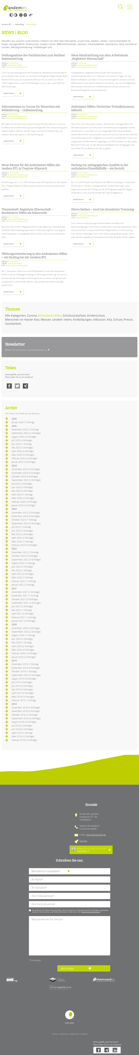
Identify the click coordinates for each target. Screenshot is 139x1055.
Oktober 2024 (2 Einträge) (25, 476)
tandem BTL (7, 24)
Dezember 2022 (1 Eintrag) (25, 552)
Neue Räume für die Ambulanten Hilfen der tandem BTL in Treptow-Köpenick (31, 166)
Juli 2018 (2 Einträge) (22, 725)
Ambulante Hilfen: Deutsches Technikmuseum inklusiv (102, 108)
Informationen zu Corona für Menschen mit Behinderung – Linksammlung (31, 108)
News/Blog (19, 24)
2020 (14, 624)
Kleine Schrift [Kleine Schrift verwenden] (21, 15)
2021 (14, 588)
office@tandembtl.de (96, 834)
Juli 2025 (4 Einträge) (22, 440)
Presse (128, 319)
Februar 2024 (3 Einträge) (24, 501)
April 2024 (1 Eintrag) (22, 494)
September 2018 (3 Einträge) (26, 718)
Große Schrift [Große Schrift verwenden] (25, 15)
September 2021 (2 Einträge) (26, 602)
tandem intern (62, 319)
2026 (14, 418)
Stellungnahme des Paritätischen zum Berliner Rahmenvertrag (33, 57)
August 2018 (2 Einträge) (24, 721)
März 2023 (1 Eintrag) (22, 541)
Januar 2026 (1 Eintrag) (23, 422)
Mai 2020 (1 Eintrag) (22, 642)
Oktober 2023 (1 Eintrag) (24, 519)
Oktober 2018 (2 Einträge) (25, 714)
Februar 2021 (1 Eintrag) (24, 617)
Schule (117, 319)
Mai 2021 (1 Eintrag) (22, 610)
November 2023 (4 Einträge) (26, 516)
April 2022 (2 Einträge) (23, 573)
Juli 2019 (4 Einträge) (22, 682)
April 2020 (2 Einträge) (23, 646)
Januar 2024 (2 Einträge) (24, 505)
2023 (14, 508)
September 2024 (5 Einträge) (26, 480)
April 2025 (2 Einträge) (23, 451)
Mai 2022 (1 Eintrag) (22, 570)
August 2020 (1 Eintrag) (23, 635)
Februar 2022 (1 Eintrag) (24, 581)
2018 (14, 703)
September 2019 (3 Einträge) (26, 675)
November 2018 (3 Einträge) (26, 711)
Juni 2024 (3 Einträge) (22, 487)
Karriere (83, 840)
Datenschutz (74, 1034)
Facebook (9, 386)
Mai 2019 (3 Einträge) (22, 689)
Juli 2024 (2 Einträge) (22, 483)
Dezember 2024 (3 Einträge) (26, 469)
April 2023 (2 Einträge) (23, 537)
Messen (46, 319)
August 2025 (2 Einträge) (24, 436)
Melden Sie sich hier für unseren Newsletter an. (26, 350)
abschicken (67, 968)
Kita (109, 319)
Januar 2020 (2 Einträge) (24, 657)
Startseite (15, 8)
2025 (14, 425)
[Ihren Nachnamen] (69, 879)
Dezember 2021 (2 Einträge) (26, 591)
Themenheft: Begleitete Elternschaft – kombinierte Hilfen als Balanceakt (27, 211)
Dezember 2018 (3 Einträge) (26, 707)
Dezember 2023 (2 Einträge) (26, 512)
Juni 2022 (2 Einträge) (22, 566)
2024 (14, 465)
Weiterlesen (14, 94)
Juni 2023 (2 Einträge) (22, 530)
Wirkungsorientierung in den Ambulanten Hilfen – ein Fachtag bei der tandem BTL (34, 255)
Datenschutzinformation (90, 912)
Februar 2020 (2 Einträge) (24, 653)
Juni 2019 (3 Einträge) (22, 685)
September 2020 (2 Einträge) (26, 631)
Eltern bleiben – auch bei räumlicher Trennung (102, 209)
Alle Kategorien (15, 315)
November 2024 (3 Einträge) (26, 472)
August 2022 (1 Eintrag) (23, 563)
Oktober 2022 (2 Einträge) (25, 555)
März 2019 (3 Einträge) (23, 696)
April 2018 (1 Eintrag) (22, 732)
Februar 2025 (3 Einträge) (24, 458)
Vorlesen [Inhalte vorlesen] (31, 15)
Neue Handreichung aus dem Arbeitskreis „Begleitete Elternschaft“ (99, 57)
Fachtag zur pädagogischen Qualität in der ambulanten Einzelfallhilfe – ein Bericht (99, 166)
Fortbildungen (82, 319)
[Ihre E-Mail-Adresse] (69, 896)
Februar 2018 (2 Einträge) (24, 739)
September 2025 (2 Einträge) (26, 433)
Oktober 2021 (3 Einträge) (25, 599)
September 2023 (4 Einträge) (26, 523)
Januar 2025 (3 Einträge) (24, 461)
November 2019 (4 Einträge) (26, 667)
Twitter (17, 386)
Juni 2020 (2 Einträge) (22, 638)
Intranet (55, 1034)
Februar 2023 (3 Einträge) (24, 545)
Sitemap (84, 1034)
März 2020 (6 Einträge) (23, 649)
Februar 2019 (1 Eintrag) (24, 700)
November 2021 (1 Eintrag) (25, 595)
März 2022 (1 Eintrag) (22, 577)
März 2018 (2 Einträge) (23, 736)
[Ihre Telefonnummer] (69, 904)
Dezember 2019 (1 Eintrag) (25, 664)
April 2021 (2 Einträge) (23, 613)
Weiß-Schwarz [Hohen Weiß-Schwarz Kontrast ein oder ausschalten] (16, 15)
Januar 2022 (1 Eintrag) (23, 584)
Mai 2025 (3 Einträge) (22, 447)
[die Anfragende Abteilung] (69, 871)
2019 (14, 660)
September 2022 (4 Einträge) (26, 559)
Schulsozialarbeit (74, 315)
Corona (32, 315)
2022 (14, 548)
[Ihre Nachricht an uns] (69, 935)
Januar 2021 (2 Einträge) (24, 620)
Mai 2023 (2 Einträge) (22, 534)
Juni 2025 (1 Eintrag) (22, 444)
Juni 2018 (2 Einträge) (22, 729)
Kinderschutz (96, 315)
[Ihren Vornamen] (69, 888)
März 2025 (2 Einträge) (23, 454)
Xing (25, 386)
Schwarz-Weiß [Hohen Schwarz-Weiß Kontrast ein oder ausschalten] (11, 15)
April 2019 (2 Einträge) (23, 693)
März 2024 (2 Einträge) (23, 498)
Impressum (64, 1034)
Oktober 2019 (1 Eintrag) (24, 671)
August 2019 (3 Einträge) (24, 678)
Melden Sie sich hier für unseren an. (91, 849)
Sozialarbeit (13, 323)
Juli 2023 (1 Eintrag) (21, 526)
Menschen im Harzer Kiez (22, 319)
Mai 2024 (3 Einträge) (22, 490)
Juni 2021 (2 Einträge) (22, 606)
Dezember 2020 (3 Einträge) (26, 628)
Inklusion (99, 319)
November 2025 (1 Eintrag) (25, 429)
